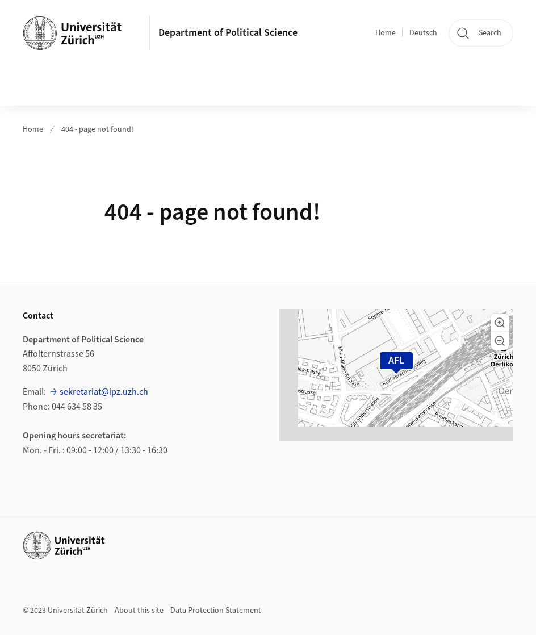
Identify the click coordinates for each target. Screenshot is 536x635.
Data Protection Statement (215, 610)
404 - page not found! (97, 129)
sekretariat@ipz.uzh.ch (104, 392)
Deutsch (423, 33)
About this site (139, 610)
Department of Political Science (228, 33)
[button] (500, 323)
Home (385, 33)
